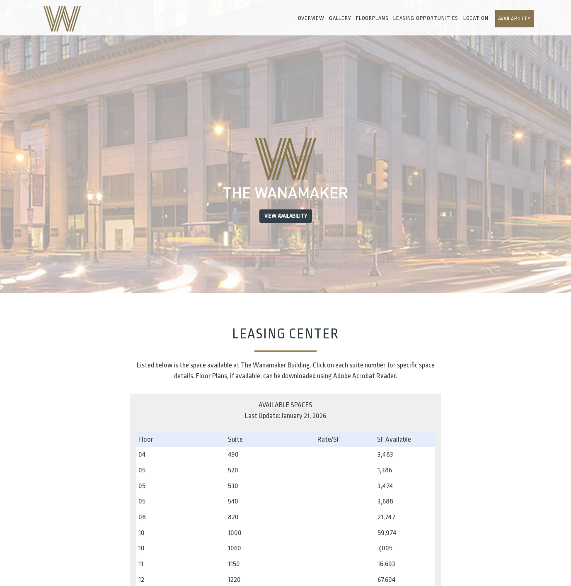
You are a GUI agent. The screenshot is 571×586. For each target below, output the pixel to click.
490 (233, 454)
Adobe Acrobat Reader (364, 376)
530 (233, 486)
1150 (234, 564)
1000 (235, 533)
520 (233, 470)
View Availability (285, 216)
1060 (234, 548)
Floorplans (372, 18)
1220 (234, 580)
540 (233, 501)
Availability (514, 18)
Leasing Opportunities (425, 18)
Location (476, 18)
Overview (311, 18)
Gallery (340, 18)
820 (233, 517)
